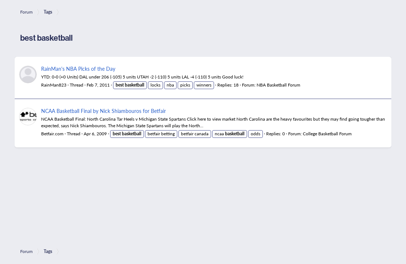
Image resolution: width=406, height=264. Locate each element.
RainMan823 (53, 85)
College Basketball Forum (327, 134)
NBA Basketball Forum (278, 85)
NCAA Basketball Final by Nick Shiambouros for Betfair (103, 110)
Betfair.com (52, 134)
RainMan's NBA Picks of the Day (78, 68)
